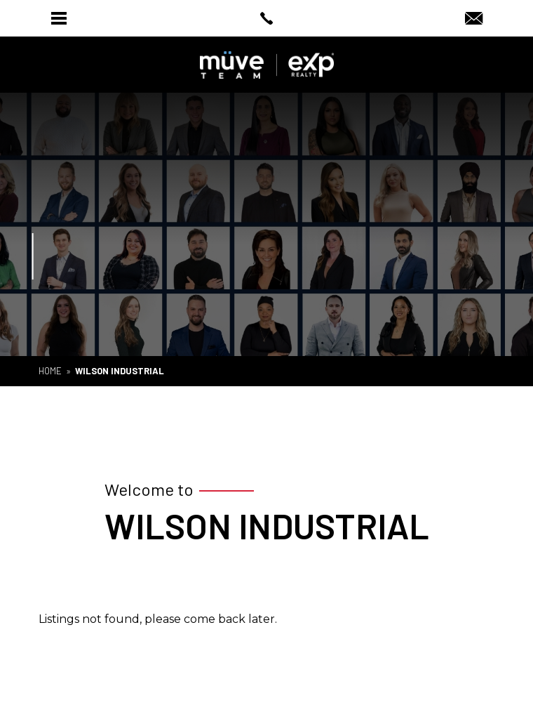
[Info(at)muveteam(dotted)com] (474, 19)
